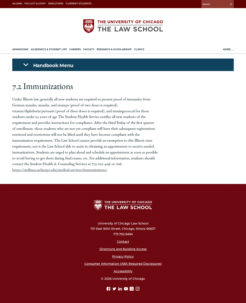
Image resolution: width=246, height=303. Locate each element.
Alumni (17, 3)
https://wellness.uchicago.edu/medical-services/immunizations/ (59, 170)
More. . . (228, 49)
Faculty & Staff (35, 3)
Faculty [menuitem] (88, 49)
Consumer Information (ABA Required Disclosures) (123, 264)
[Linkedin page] (120, 289)
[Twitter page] (114, 289)
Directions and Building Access (123, 249)
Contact (123, 241)
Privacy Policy (123, 256)
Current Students (79, 3)
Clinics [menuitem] (139, 49)
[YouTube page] (126, 289)
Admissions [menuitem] (20, 49)
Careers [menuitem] (75, 49)
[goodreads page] (132, 289)
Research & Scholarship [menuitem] (114, 49)
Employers (55, 3)
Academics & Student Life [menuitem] (49, 49)
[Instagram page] (138, 289)
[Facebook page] (109, 289)
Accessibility (123, 271)
